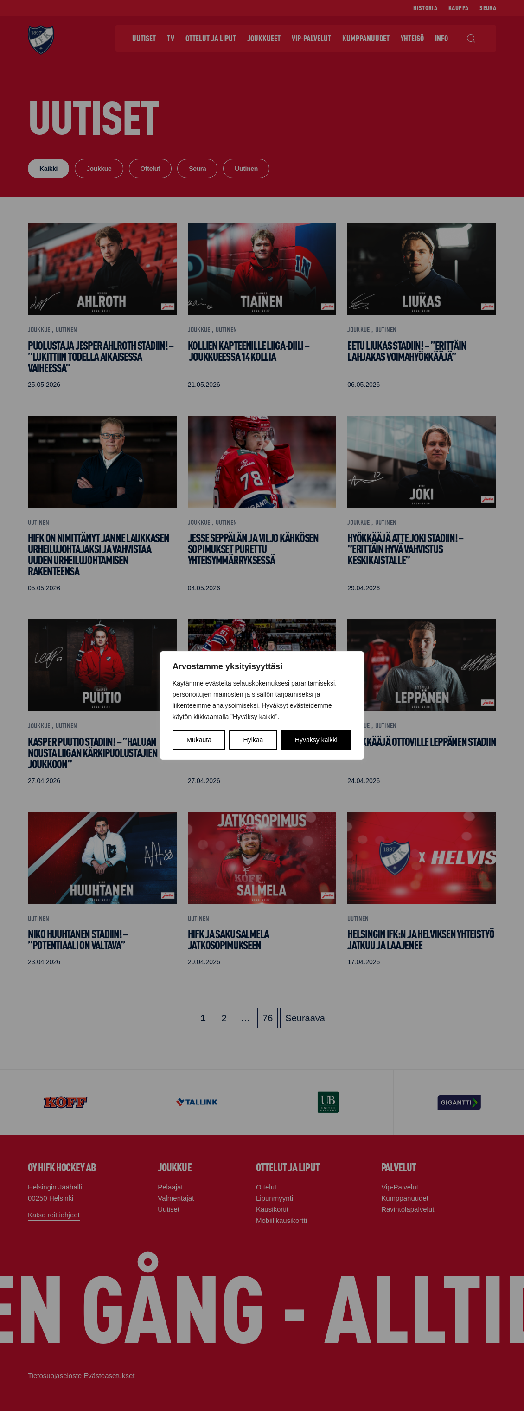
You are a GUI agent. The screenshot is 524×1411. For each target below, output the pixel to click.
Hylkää (253, 740)
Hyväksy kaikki (316, 740)
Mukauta (198, 740)
